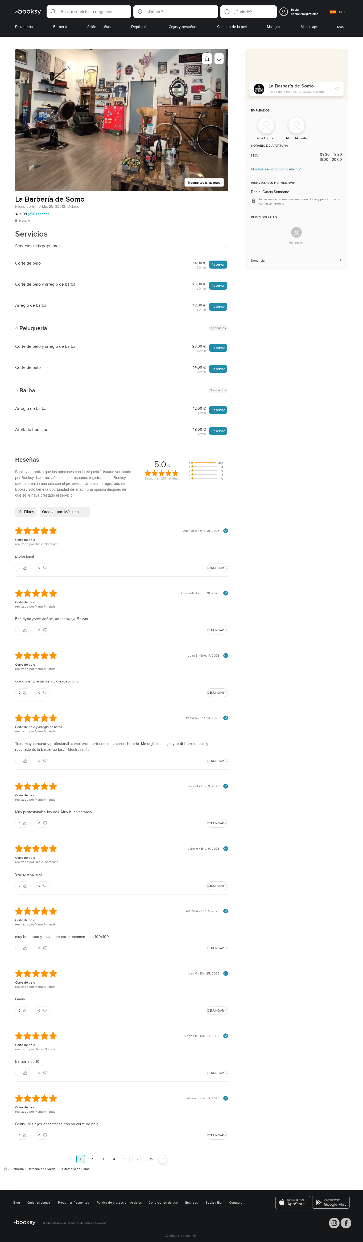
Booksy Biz (213, 1202)
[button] (89, 11)
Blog (16, 1202)
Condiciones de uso (163, 1202)
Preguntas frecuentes (73, 1202)
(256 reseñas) (39, 214)
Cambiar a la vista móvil (182, 1235)
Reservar (218, 264)
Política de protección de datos (119, 1202)
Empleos (191, 1202)
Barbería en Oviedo (42, 1169)
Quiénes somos (38, 1202)
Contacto (235, 1202)
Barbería (17, 1169)
